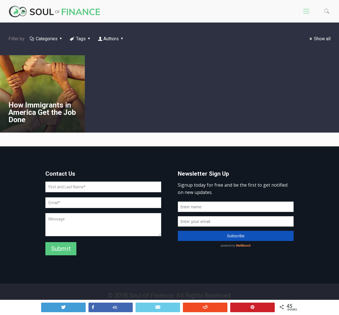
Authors (111, 38)
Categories (46, 38)
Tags (80, 38)
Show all (319, 38)
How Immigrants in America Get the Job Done (42, 112)
